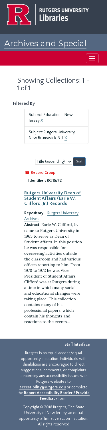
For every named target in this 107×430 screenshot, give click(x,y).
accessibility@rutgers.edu (42, 387)
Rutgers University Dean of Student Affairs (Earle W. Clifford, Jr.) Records (52, 198)
